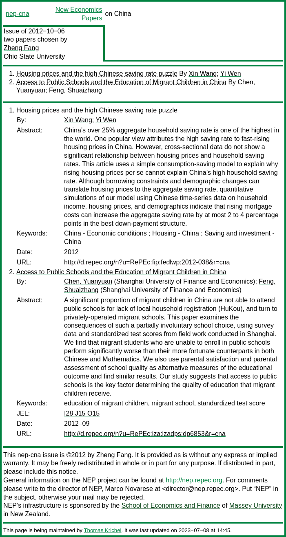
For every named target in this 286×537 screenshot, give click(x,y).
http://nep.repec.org (194, 480)
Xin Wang (202, 73)
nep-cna (17, 13)
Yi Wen (230, 73)
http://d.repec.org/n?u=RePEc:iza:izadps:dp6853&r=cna (145, 433)
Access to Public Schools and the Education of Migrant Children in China (121, 82)
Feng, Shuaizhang (75, 90)
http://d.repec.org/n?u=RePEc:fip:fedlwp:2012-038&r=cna (147, 262)
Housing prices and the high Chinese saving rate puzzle (96, 73)
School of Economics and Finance (171, 505)
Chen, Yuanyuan (88, 281)
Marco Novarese (129, 488)
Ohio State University (34, 56)
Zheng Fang (21, 47)
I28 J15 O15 (82, 413)
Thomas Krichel (102, 530)
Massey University (255, 505)
